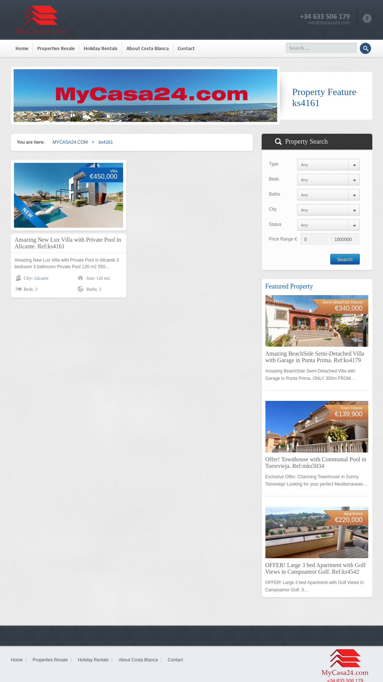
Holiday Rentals (101, 48)
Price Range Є (283, 239)
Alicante (41, 278)
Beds (274, 179)
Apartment (353, 513)
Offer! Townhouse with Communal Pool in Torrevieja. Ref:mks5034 (315, 462)
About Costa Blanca (147, 48)
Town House (351, 408)
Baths (275, 194)
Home (21, 48)
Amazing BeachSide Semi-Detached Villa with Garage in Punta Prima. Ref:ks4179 (314, 356)
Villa (114, 171)
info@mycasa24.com (328, 22)
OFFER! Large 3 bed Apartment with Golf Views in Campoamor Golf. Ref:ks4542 (315, 568)
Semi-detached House (343, 302)
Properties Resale (56, 48)
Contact (186, 48)
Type (274, 164)
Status (275, 224)
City (273, 209)
